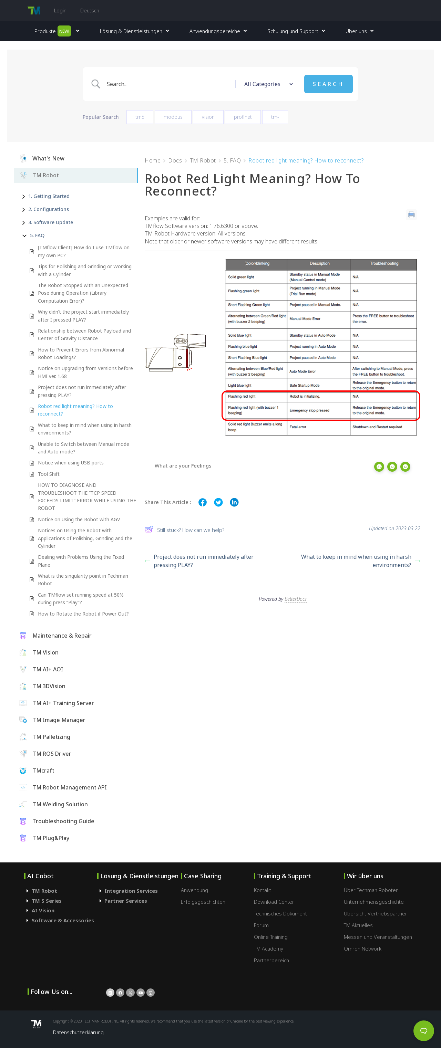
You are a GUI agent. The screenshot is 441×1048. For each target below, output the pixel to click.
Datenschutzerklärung (78, 1032)
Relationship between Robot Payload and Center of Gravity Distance (84, 334)
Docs (175, 160)
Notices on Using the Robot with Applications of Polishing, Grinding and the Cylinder (85, 538)
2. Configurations (48, 209)
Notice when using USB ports (71, 462)
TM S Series (47, 900)
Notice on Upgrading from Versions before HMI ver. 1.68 (85, 372)
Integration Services (131, 890)
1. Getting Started (49, 196)
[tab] (60, 891)
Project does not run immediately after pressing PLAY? (82, 391)
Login (60, 10)
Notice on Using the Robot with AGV (79, 519)
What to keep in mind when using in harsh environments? (85, 429)
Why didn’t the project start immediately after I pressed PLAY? (83, 315)
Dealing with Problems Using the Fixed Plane (81, 561)
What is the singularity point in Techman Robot (83, 580)
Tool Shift (49, 474)
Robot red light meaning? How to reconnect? (75, 410)
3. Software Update (50, 222)
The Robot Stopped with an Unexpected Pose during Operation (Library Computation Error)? (83, 293)
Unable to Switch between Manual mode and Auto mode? (83, 448)
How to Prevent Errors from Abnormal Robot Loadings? (81, 353)
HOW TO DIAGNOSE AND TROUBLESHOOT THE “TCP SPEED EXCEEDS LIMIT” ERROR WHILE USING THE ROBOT (87, 496)
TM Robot (203, 160)
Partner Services (125, 900)
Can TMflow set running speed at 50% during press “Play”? (81, 598)
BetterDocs (296, 595)
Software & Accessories (63, 920)
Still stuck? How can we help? (184, 530)
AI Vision (43, 910)
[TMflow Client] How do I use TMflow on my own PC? (84, 251)
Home (153, 160)
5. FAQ (37, 235)
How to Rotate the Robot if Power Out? (83, 613)
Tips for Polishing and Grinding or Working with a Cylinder (85, 270)
